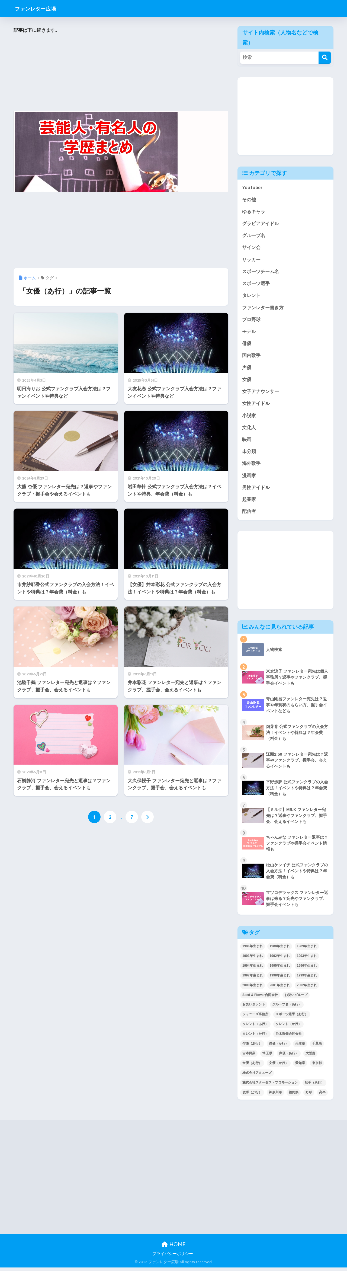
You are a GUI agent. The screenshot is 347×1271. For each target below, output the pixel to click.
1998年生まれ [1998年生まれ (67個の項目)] (279, 979)
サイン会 (251, 248)
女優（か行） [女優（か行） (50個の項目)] (278, 1067)
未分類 (249, 454)
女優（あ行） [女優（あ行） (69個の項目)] (252, 1067)
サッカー (251, 260)
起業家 (249, 503)
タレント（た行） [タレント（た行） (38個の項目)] (255, 1037)
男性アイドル (256, 490)
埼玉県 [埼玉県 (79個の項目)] (267, 1057)
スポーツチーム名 (260, 272)
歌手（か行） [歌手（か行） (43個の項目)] (252, 1096)
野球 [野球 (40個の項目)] (309, 1096)
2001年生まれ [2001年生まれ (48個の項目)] (279, 989)
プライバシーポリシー (172, 1257)
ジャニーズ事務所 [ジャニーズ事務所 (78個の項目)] (255, 1018)
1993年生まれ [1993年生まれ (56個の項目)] (307, 959)
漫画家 (249, 478)
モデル (249, 333)
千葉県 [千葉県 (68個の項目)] (317, 1047)
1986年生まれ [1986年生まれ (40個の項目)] (252, 949)
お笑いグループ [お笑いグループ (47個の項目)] (296, 998)
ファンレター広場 (41, 8)
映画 (246, 442)
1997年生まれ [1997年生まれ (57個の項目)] (252, 979)
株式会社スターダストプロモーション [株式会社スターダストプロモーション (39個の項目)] (270, 1086)
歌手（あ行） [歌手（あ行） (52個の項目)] (314, 1086)
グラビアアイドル (260, 224)
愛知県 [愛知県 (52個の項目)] (300, 1067)
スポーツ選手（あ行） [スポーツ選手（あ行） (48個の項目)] (291, 1018)
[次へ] (147, 817)
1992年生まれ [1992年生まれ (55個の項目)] (279, 959)
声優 (246, 369)
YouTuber (252, 187)
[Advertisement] (121, 73)
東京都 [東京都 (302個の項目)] (317, 1067)
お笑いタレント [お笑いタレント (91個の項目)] (253, 1008)
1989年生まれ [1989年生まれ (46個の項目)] (307, 949)
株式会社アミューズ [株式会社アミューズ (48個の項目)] (257, 1076)
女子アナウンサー (260, 393)
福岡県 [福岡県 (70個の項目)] (293, 1096)
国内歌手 (251, 357)
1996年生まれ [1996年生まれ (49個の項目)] (307, 969)
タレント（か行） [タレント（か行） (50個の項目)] (288, 1028)
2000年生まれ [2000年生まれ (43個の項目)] (252, 989)
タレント (251, 296)
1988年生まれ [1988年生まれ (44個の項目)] (279, 949)
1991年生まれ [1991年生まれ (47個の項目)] (252, 959)
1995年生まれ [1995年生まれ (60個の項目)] (279, 969)
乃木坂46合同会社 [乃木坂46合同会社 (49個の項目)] (288, 1037)
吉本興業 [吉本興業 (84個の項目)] (248, 1057)
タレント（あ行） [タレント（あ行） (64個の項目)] (255, 1028)
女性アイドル (256, 405)
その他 (249, 199)
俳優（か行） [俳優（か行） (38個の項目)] (278, 1047)
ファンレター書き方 (263, 308)
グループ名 (253, 236)
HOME (174, 1248)
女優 (246, 381)
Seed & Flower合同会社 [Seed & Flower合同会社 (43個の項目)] (260, 998)
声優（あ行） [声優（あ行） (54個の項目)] (288, 1057)
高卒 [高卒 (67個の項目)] (322, 1096)
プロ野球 (251, 321)
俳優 (246, 345)
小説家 (249, 418)
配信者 (249, 515)
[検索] (325, 58)
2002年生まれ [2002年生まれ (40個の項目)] (307, 989)
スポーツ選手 (256, 284)
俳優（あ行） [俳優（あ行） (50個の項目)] (252, 1047)
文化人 (249, 430)
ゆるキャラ (253, 212)
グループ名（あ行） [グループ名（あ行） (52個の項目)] (286, 1008)
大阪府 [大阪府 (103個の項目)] (310, 1057)
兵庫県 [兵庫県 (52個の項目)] (300, 1047)
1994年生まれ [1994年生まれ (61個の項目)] (252, 969)
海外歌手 (251, 466)
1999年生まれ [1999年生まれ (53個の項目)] (307, 979)
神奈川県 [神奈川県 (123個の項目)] (275, 1096)
